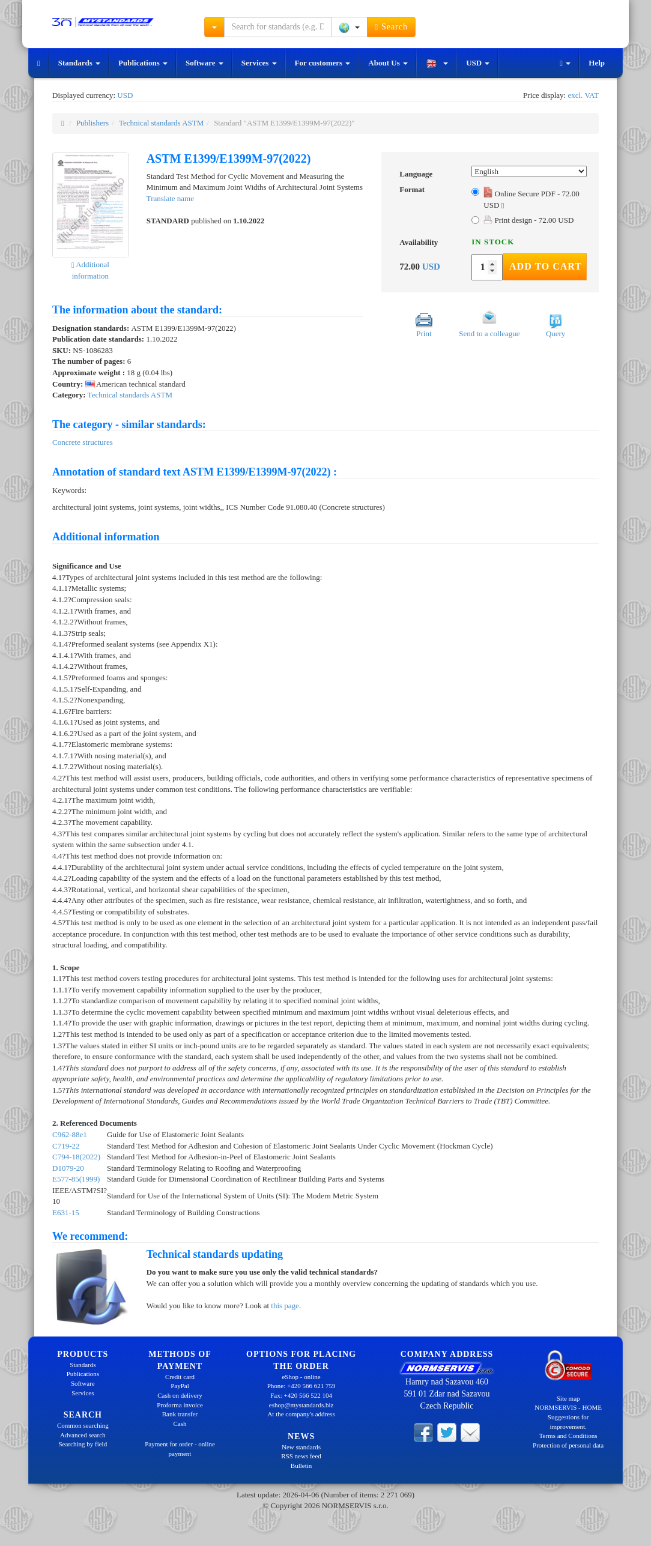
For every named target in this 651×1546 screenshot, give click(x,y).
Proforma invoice (180, 1405)
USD (477, 62)
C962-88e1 (69, 1134)
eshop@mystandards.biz (301, 1405)
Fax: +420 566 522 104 (301, 1395)
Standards (79, 62)
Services (259, 62)
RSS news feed (301, 1456)
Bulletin (301, 1465)
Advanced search (82, 1435)
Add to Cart (545, 266)
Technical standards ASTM (161, 122)
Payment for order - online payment (180, 1448)
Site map (568, 1398)
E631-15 (65, 1212)
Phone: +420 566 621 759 (301, 1385)
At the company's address (301, 1414)
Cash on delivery (179, 1395)
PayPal (180, 1385)
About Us (388, 62)
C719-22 (66, 1145)
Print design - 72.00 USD (528, 220)
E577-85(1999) (76, 1178)
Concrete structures (82, 442)
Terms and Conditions (568, 1435)
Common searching (83, 1425)
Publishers (92, 122)
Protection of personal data (568, 1445)
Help (597, 62)
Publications (143, 62)
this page (285, 1305)
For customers (323, 62)
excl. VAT (583, 95)
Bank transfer (180, 1414)
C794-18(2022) (76, 1156)
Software (204, 62)
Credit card (180, 1376)
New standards (301, 1447)
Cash (179, 1423)
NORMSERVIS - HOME (568, 1407)
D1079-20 (68, 1168)
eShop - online (301, 1376)
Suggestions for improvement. (568, 1421)
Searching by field (83, 1444)
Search (391, 27)
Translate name (170, 198)
